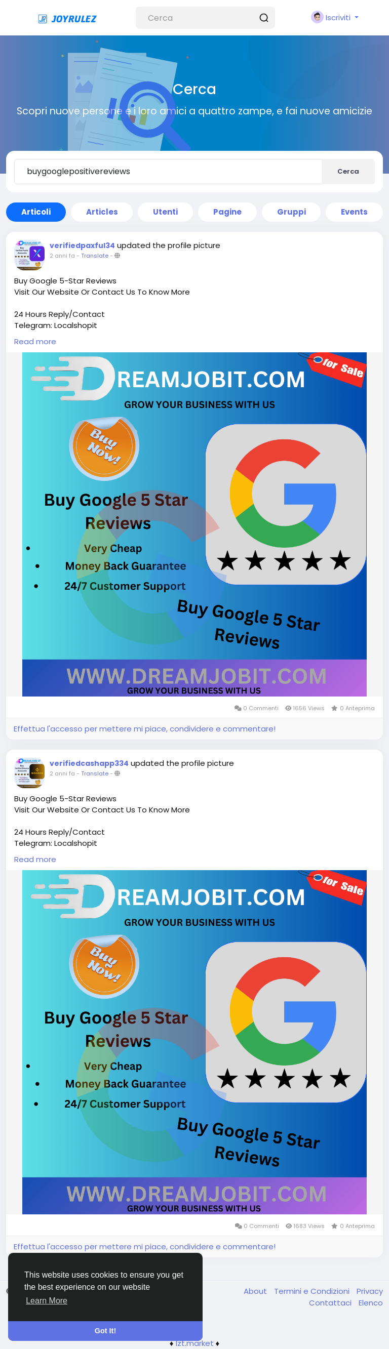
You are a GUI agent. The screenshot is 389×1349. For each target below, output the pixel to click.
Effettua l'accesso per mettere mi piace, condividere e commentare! (145, 728)
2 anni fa (62, 256)
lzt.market (195, 1343)
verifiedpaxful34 (82, 245)
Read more (35, 341)
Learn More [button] (46, 1300)
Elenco (371, 1302)
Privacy (370, 1291)
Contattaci (331, 1302)
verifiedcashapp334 (89, 763)
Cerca (348, 171)
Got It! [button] (105, 1331)
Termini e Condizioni (313, 1291)
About (256, 1291)
